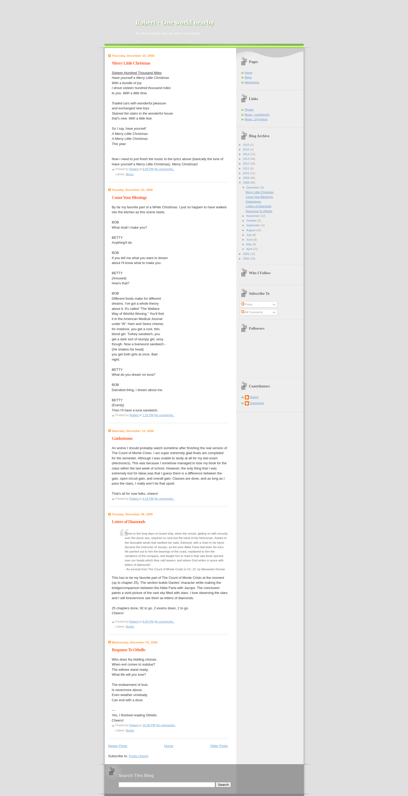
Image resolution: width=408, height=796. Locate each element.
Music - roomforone (257, 114)
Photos (249, 109)
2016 (246, 144)
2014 (246, 154)
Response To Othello (128, 649)
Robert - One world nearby (175, 22)
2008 (246, 182)
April (249, 248)
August (251, 230)
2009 (246, 177)
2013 (246, 158)
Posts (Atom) (138, 756)
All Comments (252, 312)
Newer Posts (118, 746)
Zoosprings (257, 403)
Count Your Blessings (129, 197)
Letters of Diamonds (128, 521)
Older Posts (219, 746)
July (249, 234)
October (251, 220)
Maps (248, 77)
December (253, 187)
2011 (246, 168)
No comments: (165, 169)
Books (130, 626)
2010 (246, 173)
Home (168, 746)
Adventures (252, 82)
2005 (246, 253)
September (253, 225)
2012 (246, 163)
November (253, 215)
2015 (246, 149)
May (249, 244)
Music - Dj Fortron (256, 119)
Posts (246, 304)
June (249, 239)
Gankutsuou (122, 438)
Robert (254, 397)
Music (130, 174)
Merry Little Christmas (131, 63)
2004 (246, 258)
